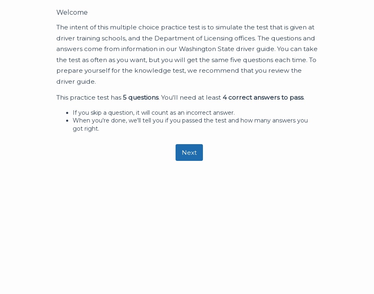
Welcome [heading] (72, 12)
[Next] (189, 152)
